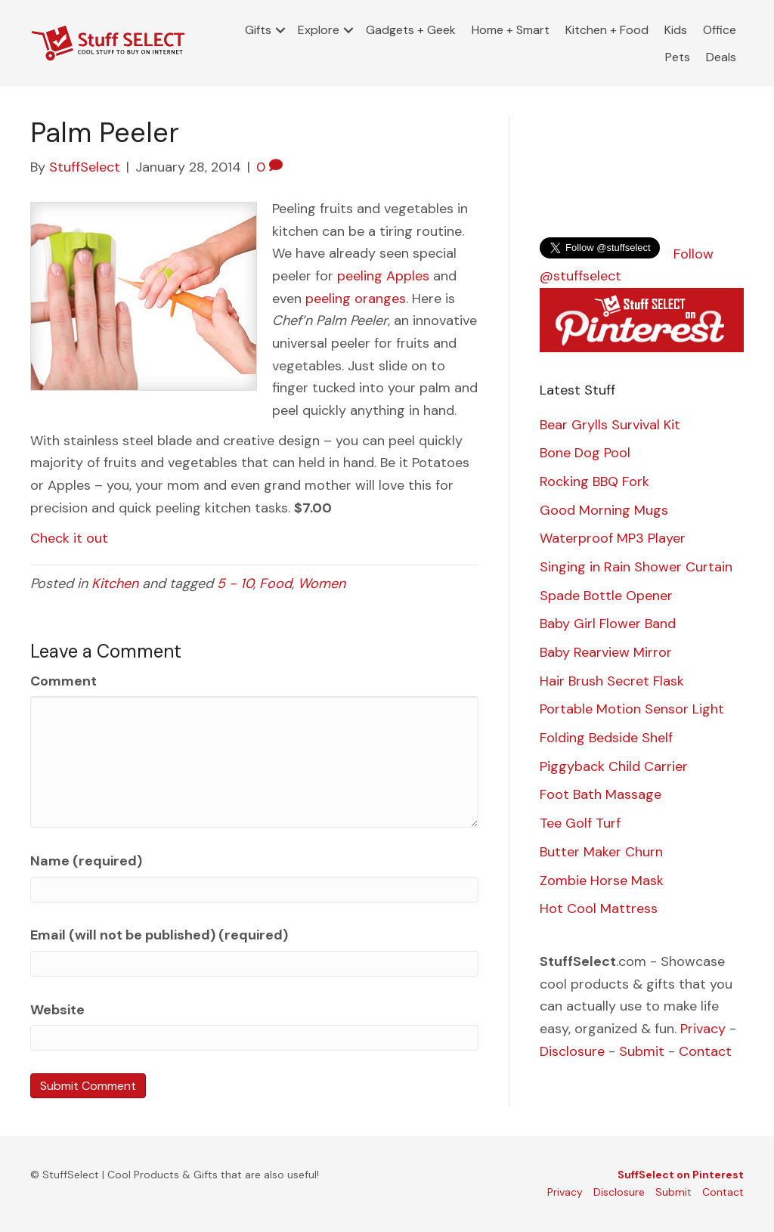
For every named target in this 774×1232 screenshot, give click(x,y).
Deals (721, 57)
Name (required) (86, 861)
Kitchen (114, 583)
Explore (318, 30)
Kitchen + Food (607, 30)
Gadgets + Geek (411, 30)
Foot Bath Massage (600, 794)
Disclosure (572, 1051)
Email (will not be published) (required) (159, 935)
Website (57, 1010)
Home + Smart (511, 30)
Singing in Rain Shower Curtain (636, 567)
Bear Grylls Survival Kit (610, 425)
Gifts (258, 30)
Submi (671, 1192)
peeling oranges (355, 298)
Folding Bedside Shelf (606, 738)
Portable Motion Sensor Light (632, 709)
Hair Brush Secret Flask (612, 681)
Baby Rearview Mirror (606, 652)
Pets (677, 57)
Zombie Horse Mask (602, 880)
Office (719, 30)
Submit (641, 1051)
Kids (675, 30)
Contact (705, 1051)
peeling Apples (383, 276)
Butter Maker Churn (601, 852)
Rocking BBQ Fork (594, 481)
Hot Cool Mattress (599, 908)
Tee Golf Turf (580, 823)
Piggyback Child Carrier (614, 766)
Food (275, 583)
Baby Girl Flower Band (608, 623)
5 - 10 (235, 583)
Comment (63, 681)
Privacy (703, 1029)
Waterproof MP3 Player (613, 538)
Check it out (69, 538)
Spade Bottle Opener (606, 596)
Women (321, 583)
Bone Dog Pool (585, 453)
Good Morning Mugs (604, 510)
